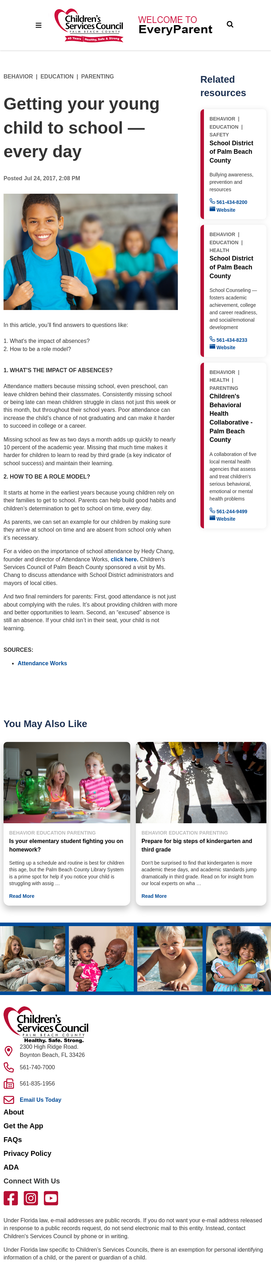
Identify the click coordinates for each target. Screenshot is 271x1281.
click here (124, 559)
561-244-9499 (228, 511)
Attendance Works (42, 663)
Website (222, 209)
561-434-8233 (228, 339)
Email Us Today (40, 1100)
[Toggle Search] (230, 25)
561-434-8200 (228, 201)
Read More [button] (22, 896)
